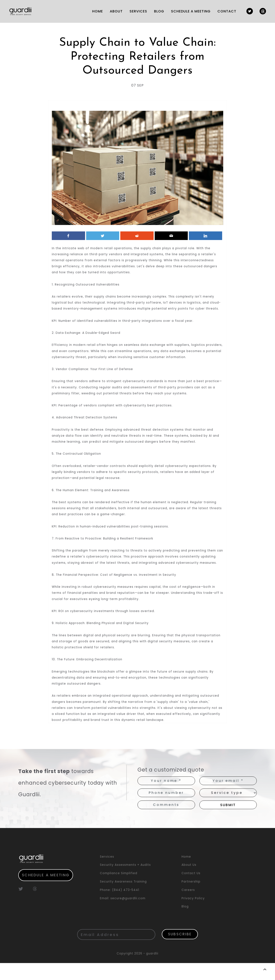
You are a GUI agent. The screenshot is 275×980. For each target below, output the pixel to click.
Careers (188, 907)
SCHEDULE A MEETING (189, 11)
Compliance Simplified (118, 890)
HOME (95, 11)
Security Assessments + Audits (125, 882)
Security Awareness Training (123, 898)
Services (107, 873)
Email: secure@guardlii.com (122, 915)
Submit (228, 821)
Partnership (191, 898)
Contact (225, 11)
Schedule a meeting (47, 892)
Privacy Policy (193, 915)
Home (186, 873)
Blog (157, 11)
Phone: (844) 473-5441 (119, 907)
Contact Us (191, 890)
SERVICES (136, 11)
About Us (189, 882)
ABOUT (114, 11)
